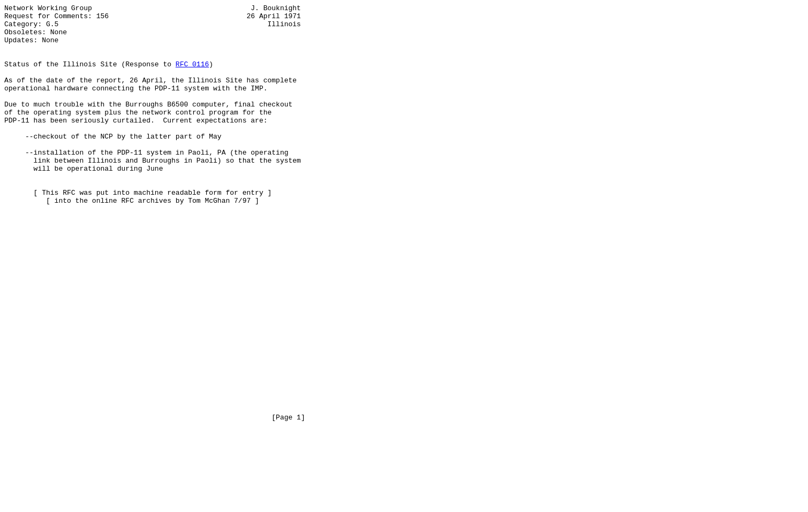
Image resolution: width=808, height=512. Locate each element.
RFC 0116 (192, 76)
